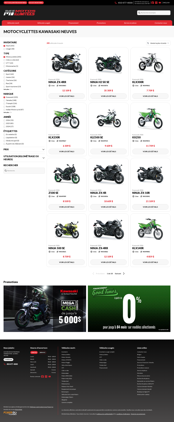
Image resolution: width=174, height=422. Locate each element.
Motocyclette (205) (13, 57)
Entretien (140, 373)
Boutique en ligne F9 (143, 392)
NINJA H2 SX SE (99, 82)
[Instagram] (156, 2)
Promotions (101, 23)
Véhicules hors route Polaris (70, 394)
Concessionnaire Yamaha (144, 386)
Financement (73, 23)
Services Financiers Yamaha (145, 362)
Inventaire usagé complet (106, 352)
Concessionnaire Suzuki (144, 389)
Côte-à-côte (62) (12, 60)
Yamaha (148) (11, 100)
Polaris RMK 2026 (67, 376)
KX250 (136, 137)
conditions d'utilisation (123, 414)
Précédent (98, 273)
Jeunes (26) (10, 77)
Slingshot (64, 400)
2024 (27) (9, 126)
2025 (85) (9, 123)
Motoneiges (65, 373)
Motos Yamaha (66, 357)
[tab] (34, 352)
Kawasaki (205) (12, 97)
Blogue (139, 354)
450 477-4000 (123, 2)
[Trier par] (158, 43)
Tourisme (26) (11, 80)
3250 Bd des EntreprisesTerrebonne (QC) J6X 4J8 (141, 2)
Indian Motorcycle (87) (15, 109)
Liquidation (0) (11, 137)
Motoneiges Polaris (67, 397)
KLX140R (138, 248)
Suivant (120, 273)
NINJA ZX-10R (141, 192)
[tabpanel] (43, 364)
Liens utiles (142, 348)
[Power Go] (28, 413)
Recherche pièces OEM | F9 (145, 384)
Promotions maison (143, 368)
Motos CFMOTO (66, 360)
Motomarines (66, 384)
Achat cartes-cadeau (143, 394)
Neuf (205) (10, 46)
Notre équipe (141, 357)
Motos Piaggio (66, 362)
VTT (63, 368)
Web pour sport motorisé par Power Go (41, 407)
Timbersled (65, 381)
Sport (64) (10, 74)
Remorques (65, 392)
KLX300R (138, 82)
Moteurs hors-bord (67, 386)
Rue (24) (9, 83)
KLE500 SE (96, 137)
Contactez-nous (161, 23)
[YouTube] (159, 2)
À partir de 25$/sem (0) (15, 144)
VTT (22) (9, 63)
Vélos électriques (67, 365)
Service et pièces (130, 23)
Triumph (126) (11, 103)
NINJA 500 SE (56, 248)
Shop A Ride (18, 409)
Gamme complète (67, 402)
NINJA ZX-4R (98, 192)
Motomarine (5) (12, 66)
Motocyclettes (66, 354)
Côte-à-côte (65, 370)
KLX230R (54, 137)
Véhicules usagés (43, 23)
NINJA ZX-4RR (57, 82)
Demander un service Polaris (145, 381)
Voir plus (8, 89)
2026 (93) (9, 120)
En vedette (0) (11, 134)
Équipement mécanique (69, 389)
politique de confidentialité (105, 414)
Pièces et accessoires (143, 376)
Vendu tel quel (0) (12, 140)
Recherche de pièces (143, 378)
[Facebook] (152, 2)
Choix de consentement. (138, 414)
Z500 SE (53, 192)
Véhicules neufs (13, 23)
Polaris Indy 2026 (67, 378)
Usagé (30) (10, 49)
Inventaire (65, 352)
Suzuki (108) (10, 106)
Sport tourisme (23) (13, 86)
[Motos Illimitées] (20, 13)
